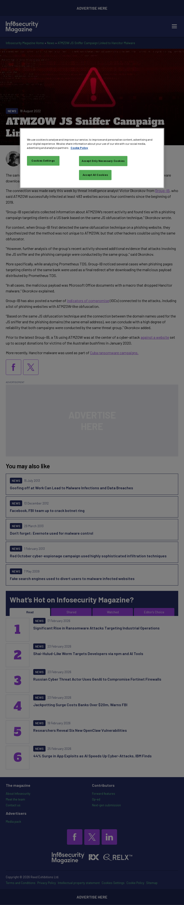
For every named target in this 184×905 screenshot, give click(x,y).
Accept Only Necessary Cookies (103, 160)
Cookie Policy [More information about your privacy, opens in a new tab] (79, 147)
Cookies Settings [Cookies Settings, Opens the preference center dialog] (43, 160)
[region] (92, 158)
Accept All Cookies (95, 174)
